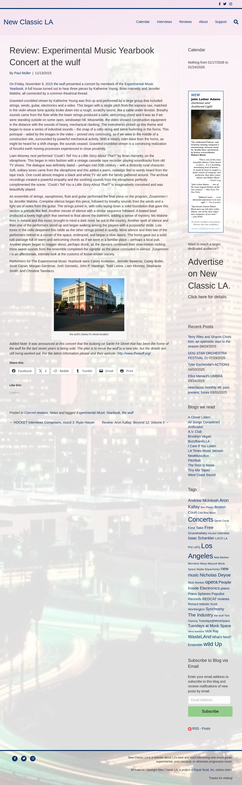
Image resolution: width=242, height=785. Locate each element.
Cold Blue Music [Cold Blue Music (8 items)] (207, 512)
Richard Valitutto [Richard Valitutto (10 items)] (198, 604)
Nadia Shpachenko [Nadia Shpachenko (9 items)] (208, 569)
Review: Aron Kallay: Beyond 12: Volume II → (135, 422)
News (54, 413)
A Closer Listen (199, 417)
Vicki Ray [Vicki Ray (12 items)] (211, 631)
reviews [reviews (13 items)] (223, 599)
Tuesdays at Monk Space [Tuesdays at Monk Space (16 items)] (209, 626)
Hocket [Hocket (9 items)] (212, 533)
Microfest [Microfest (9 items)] (193, 563)
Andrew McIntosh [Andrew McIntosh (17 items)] (203, 500)
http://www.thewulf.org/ (134, 353)
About (203, 22)
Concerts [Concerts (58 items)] (200, 519)
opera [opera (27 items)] (211, 582)
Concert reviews (36, 413)
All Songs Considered (204, 422)
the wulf (59, 84)
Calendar (143, 22)
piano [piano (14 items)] (225, 588)
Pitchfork (194, 460)
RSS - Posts (199, 728)
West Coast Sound (202, 475)
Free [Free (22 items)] (209, 527)
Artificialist (195, 427)
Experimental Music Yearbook (98, 413)
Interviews (164, 22)
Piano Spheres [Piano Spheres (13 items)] (199, 594)
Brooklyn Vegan (199, 436)
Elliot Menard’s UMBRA (205, 376)
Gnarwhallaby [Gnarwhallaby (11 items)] (197, 533)
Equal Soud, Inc (204, 770)
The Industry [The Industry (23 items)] (200, 614)
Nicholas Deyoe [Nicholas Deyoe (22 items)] (215, 574)
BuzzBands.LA (199, 441)
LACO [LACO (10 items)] (219, 538)
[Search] (234, 22)
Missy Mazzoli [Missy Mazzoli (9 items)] (208, 563)
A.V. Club (195, 432)
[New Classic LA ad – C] (206, 161)
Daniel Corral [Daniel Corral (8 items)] (221, 520)
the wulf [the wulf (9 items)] (219, 615)
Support (221, 22)
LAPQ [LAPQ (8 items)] (197, 547)
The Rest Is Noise (201, 465)
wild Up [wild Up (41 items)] (212, 644)
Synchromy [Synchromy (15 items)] (215, 609)
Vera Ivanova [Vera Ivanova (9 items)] (196, 631)
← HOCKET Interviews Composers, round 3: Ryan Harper (52, 422)
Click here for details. (208, 297)
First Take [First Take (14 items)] (195, 528)
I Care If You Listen (202, 446)
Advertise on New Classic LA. (209, 274)
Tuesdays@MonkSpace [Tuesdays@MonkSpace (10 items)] (214, 621)
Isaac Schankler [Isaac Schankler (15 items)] (201, 538)
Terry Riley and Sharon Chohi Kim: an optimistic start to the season (209, 341)
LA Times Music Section (205, 451)
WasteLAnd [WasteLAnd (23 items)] (199, 636)
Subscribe (210, 711)
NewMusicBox (198, 456)
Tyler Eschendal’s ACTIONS (208, 364)
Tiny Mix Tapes (199, 470)
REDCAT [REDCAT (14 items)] (209, 599)
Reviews (185, 22)
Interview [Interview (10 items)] (223, 533)
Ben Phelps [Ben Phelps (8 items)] (207, 507)
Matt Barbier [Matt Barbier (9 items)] (221, 557)
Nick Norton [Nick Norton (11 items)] (196, 582)
